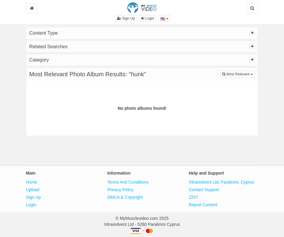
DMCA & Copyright (125, 197)
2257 (193, 197)
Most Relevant (238, 73)
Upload (32, 189)
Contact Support (204, 189)
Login (147, 18)
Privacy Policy (120, 189)
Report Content (203, 204)
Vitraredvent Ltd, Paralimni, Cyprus (221, 182)
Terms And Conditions (127, 182)
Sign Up (126, 18)
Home (31, 182)
